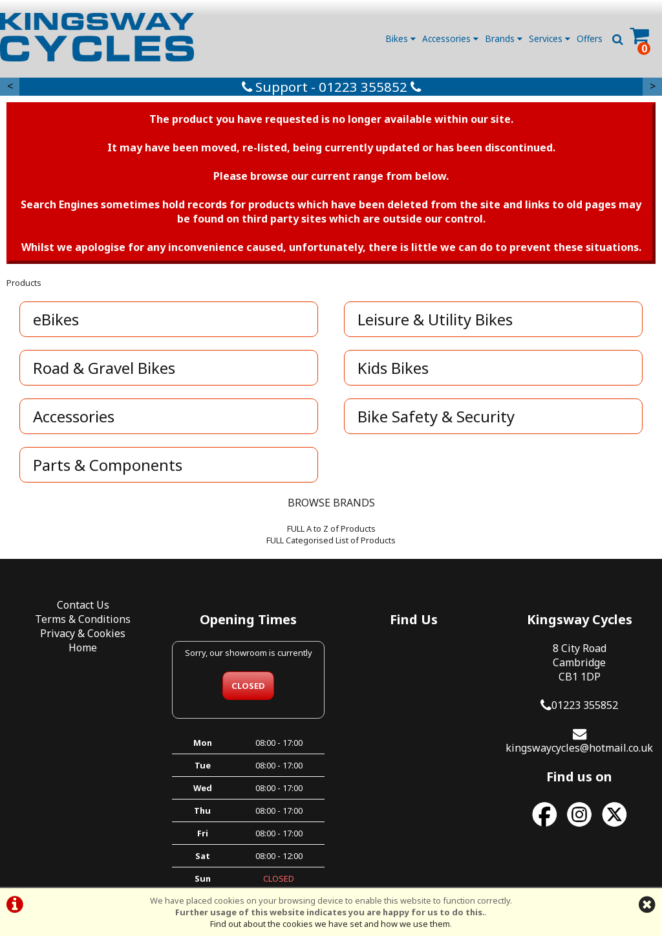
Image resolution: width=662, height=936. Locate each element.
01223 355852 (584, 705)
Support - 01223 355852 (331, 87)
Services (549, 38)
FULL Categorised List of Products (331, 540)
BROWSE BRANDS (331, 502)
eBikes (56, 319)
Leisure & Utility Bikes (435, 319)
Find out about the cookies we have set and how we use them (330, 924)
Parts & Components (107, 464)
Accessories (450, 38)
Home (83, 647)
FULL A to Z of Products (331, 528)
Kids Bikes (393, 367)
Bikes (400, 38)
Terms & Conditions (83, 619)
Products (23, 282)
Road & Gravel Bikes (104, 367)
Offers (590, 38)
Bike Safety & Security (436, 416)
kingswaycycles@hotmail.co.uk (579, 748)
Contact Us (83, 605)
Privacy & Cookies (82, 633)
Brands (503, 38)
